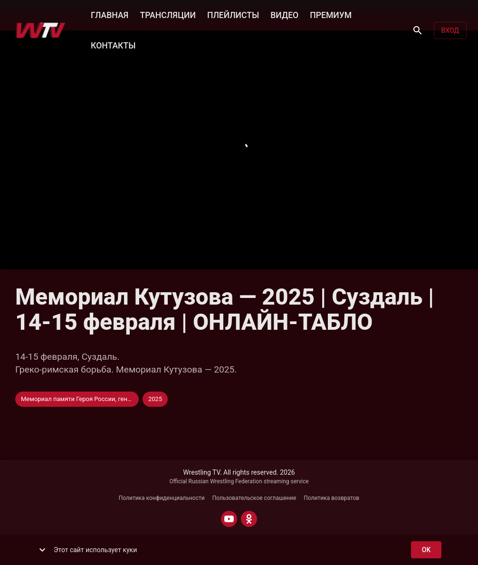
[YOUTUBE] (229, 519)
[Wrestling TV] (40, 30)
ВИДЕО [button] (284, 14)
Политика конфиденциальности (162, 498)
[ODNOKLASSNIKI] (249, 519)
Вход (450, 30)
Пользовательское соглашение (254, 498)
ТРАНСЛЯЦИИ (167, 14)
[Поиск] (417, 30)
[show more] (42, 549)
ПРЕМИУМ (330, 14)
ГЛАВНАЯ (109, 14)
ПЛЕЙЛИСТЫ (233, 14)
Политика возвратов (331, 498)
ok (426, 550)
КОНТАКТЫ (113, 44)
